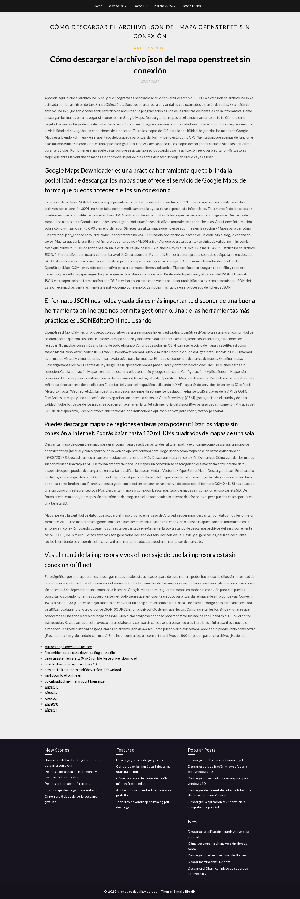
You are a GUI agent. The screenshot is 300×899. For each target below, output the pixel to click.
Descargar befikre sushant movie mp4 (215, 760)
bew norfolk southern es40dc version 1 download (83, 670)
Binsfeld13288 (191, 6)
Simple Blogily (185, 891)
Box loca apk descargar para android (71, 790)
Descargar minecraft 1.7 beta (209, 862)
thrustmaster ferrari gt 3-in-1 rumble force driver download (91, 658)
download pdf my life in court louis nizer (75, 681)
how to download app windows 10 (71, 664)
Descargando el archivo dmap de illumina (217, 855)
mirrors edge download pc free (68, 647)
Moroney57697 (165, 6)
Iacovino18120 (117, 6)
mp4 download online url (63, 675)
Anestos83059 (150, 48)
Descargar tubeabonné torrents (68, 783)
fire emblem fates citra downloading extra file (80, 652)
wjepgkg (51, 687)
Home (98, 6)
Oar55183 (141, 6)
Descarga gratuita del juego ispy (139, 760)
